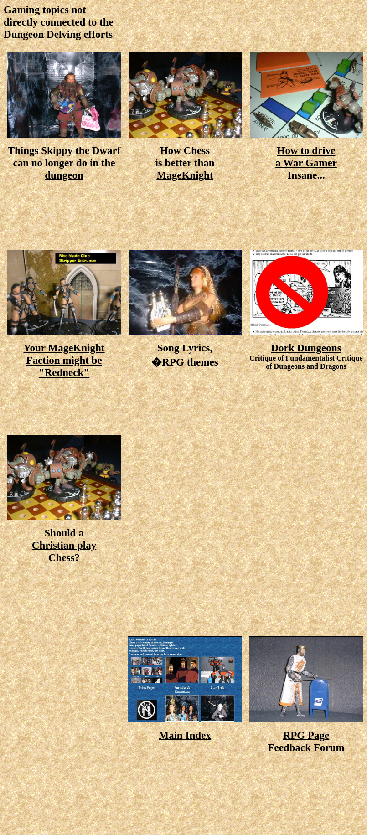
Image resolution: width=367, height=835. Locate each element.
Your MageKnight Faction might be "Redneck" (63, 360)
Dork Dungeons (306, 348)
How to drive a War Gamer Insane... (306, 162)
